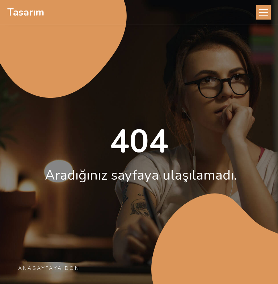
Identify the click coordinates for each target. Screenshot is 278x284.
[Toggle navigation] (263, 12)
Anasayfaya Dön (49, 268)
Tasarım (25, 12)
